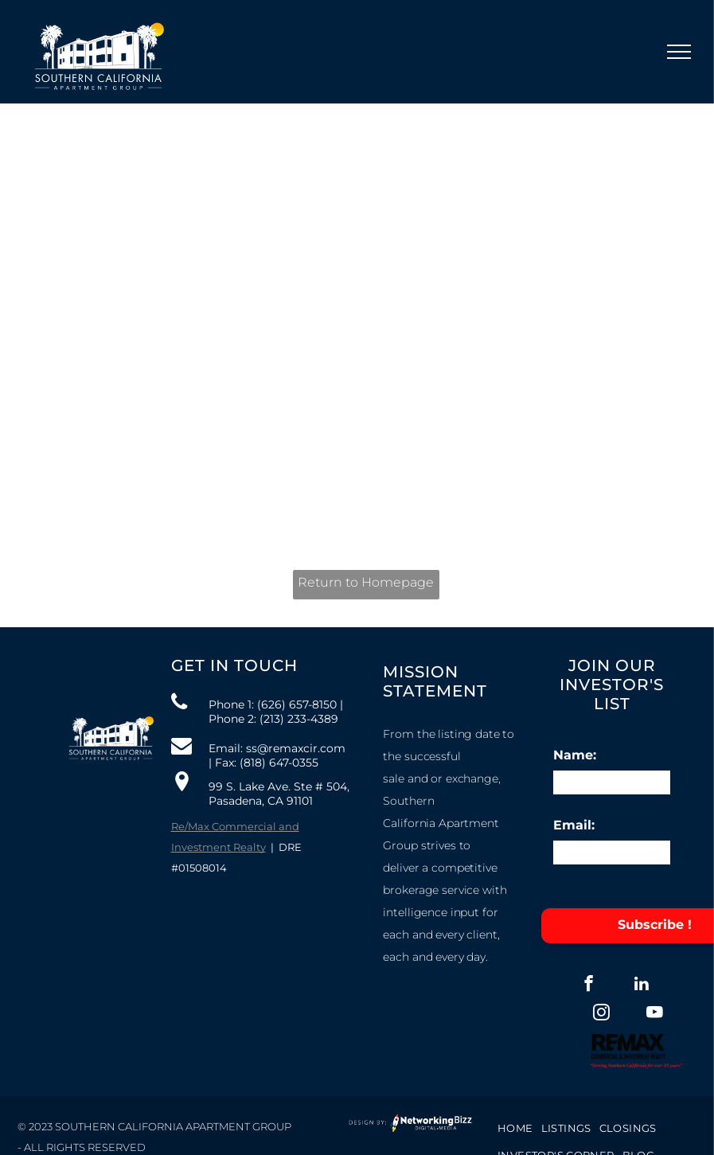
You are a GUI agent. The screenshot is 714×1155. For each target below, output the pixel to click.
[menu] (679, 51)
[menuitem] (515, 1127)
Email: (574, 825)
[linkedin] (642, 985)
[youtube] (654, 1014)
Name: (574, 755)
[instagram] (601, 1014)
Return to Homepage (366, 582)
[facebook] (588, 985)
